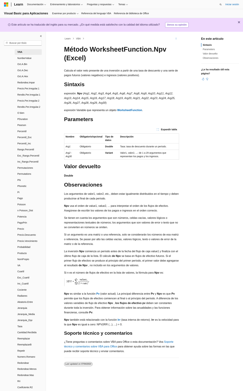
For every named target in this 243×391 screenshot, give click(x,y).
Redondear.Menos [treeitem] (26, 369)
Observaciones (210, 58)
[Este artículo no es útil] (207, 79)
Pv (98, 293)
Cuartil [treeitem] (20, 271)
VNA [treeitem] (19, 52)
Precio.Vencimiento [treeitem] (27, 241)
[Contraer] (40, 36)
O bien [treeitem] (20, 113)
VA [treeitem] (18, 265)
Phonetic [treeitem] (21, 186)
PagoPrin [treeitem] (22, 222)
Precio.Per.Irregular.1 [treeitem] (28, 88)
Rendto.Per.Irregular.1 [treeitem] (28, 94)
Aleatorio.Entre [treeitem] (25, 302)
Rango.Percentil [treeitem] (25, 149)
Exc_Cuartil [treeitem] (23, 277)
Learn (68, 38)
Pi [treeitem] (18, 192)
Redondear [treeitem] (23, 363)
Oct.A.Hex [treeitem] (22, 76)
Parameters (209, 49)
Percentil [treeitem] (21, 131)
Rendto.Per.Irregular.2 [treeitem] (28, 107)
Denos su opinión (177, 24)
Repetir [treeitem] (21, 350)
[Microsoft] (6, 4)
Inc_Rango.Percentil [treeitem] (27, 161)
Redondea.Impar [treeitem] (26, 82)
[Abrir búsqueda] (220, 5)
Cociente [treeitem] (22, 289)
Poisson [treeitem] (21, 204)
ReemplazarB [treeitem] (24, 344)
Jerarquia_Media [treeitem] (26, 314)
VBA (78, 38)
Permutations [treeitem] (24, 174)
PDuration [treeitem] (22, 119)
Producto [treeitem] (22, 253)
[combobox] (23, 43)
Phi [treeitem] (19, 180)
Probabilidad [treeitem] (23, 247)
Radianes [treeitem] (22, 295)
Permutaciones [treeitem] (25, 168)
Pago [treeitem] (20, 198)
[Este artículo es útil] (203, 79)
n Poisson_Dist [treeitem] (25, 210)
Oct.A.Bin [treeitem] (22, 64)
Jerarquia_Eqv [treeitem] (24, 320)
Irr (119, 319)
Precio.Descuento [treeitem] (26, 234)
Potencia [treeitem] (21, 216)
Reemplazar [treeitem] (23, 338)
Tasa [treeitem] (19, 326)
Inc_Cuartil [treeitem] (23, 283)
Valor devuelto (210, 53)
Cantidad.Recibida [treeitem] (26, 332)
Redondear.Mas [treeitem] (25, 375)
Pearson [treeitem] (21, 125)
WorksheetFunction (129, 110)
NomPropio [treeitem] (23, 259)
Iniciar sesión (232, 4)
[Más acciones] (176, 38)
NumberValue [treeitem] (24, 58)
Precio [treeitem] (20, 228)
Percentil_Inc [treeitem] (24, 143)
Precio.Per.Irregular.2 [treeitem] (28, 100)
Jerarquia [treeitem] (22, 308)
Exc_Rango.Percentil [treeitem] (28, 155)
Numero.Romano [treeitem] (26, 356)
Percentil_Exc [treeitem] (24, 137)
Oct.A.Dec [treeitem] (22, 70)
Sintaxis (207, 45)
